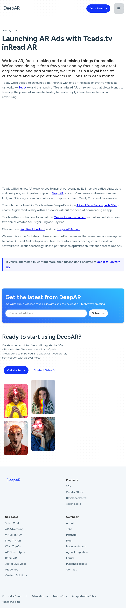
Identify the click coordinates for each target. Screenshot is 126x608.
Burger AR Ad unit (68, 229)
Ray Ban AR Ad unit (32, 229)
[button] (119, 8)
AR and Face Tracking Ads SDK (96, 205)
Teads (23, 87)
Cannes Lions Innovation (70, 217)
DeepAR (57, 193)
